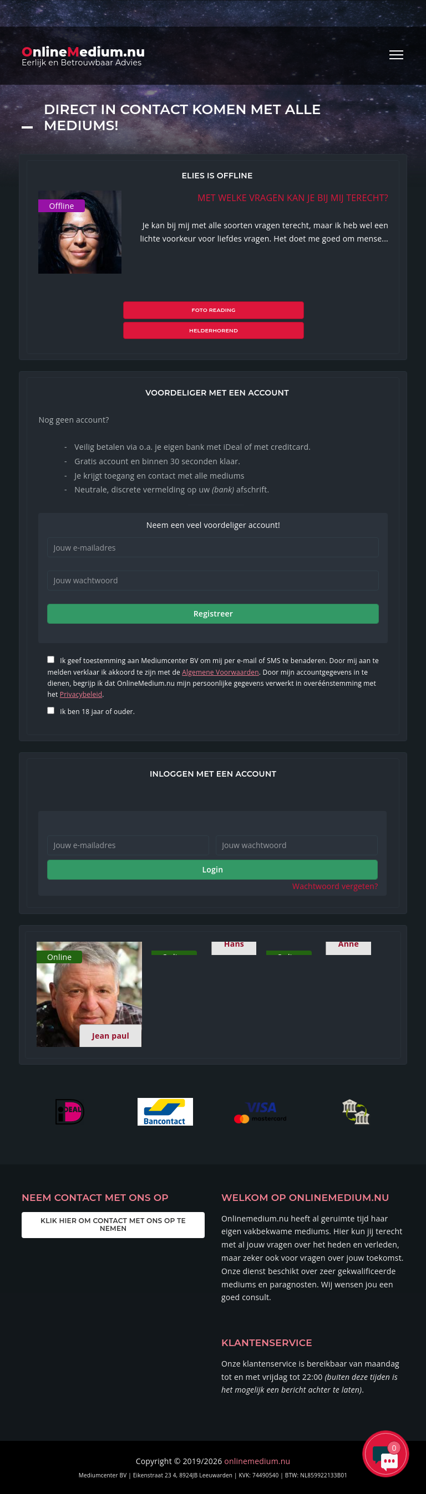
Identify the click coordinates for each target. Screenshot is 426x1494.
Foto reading (169, 310)
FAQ (318, 1476)
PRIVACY (244, 1476)
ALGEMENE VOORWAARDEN (182, 1476)
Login (213, 846)
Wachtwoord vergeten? (335, 863)
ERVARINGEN (284, 1476)
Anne (348, 920)
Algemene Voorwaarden (220, 649)
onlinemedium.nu (257, 1438)
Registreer (213, 590)
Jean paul (110, 1013)
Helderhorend (258, 310)
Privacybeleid (81, 671)
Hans (234, 920)
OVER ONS (117, 1476)
